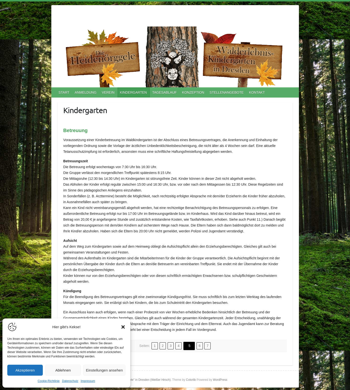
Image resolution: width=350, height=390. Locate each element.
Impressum (88, 381)
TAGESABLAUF (164, 92)
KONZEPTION (193, 92)
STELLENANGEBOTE (227, 92)
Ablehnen (63, 370)
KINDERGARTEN (133, 92)
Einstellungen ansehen (104, 370)
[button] (123, 327)
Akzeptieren (25, 370)
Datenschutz (70, 381)
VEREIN (108, 92)
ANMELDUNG (85, 92)
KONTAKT (257, 92)
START (64, 92)
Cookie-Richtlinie (49, 381)
